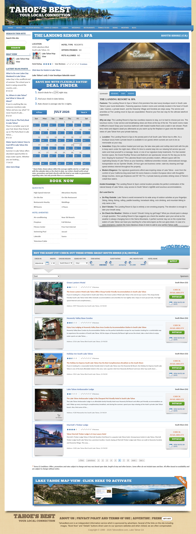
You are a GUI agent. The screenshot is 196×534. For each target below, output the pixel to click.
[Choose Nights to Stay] (56, 92)
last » (142, 460)
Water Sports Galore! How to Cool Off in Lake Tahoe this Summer (18, 145)
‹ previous (91, 460)
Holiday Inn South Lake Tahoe (80, 353)
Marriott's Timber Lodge (77, 425)
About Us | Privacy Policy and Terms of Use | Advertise (104, 518)
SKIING (115, 28)
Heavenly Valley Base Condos (80, 318)
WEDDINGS (76, 28)
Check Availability (177, 291)
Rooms (131, 93)
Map (123, 93)
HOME (10, 28)
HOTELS (19, 28)
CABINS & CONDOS (51, 28)
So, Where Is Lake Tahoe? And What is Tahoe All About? (16, 98)
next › (134, 460)
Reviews (114, 93)
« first (81, 460)
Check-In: (38, 259)
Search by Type (80, 259)
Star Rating (95, 259)
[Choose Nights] (52, 263)
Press (157, 518)
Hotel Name (152, 259)
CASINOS (65, 28)
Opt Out (167, 519)
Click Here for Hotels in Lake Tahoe (46, 70)
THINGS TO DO (103, 28)
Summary (104, 94)
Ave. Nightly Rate (136, 259)
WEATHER (125, 28)
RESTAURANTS (89, 28)
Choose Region (65, 259)
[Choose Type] (81, 263)
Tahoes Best (41, 14)
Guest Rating (115, 259)
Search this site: (12, 38)
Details (177, 297)
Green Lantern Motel (76, 282)
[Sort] (46, 276)
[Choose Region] (66, 263)
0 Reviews (95, 287)
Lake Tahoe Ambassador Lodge (80, 389)
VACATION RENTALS (32, 28)
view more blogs (13, 167)
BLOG (134, 28)
